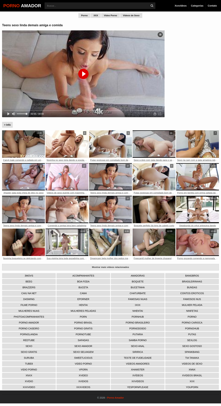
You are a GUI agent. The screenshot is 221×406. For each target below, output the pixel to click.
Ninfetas (192, 311)
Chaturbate (138, 293)
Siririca (137, 352)
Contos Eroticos (192, 293)
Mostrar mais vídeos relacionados (110, 267)
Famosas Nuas (137, 299)
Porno (84, 15)
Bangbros (192, 275)
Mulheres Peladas (83, 311)
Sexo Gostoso (192, 346)
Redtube (29, 340)
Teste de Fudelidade (138, 357)
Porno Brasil (83, 322)
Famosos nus (192, 299)
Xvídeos (137, 375)
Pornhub (138, 316)
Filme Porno (29, 305)
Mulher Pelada (192, 305)
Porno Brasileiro (138, 322)
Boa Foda (83, 281)
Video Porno (110, 15)
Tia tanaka (192, 357)
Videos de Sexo (131, 15)
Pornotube (83, 334)
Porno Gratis (83, 328)
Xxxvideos (180, 5)
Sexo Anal (138, 346)
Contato (212, 5)
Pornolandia (29, 334)
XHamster (138, 369)
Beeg (29, 281)
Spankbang (192, 352)
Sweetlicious (83, 357)
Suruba (29, 357)
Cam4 (83, 293)
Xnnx (192, 369)
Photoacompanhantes (29, 316)
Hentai (83, 305)
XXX (96, 15)
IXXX (138, 305)
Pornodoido (137, 328)
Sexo (29, 346)
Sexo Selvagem (83, 352)
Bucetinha (138, 287)
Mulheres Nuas (28, 311)
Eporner (83, 299)
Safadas (83, 340)
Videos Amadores (137, 363)
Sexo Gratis (29, 352)
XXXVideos (83, 387)
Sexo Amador (83, 346)
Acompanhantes (83, 275)
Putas (192, 334)
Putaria (138, 334)
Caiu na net (29, 293)
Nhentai (137, 311)
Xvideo (83, 375)
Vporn (83, 369)
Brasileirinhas (192, 281)
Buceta (83, 287)
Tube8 (29, 363)
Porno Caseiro (29, 328)
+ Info (7, 124)
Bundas (192, 287)
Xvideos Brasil (192, 375)
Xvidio (29, 381)
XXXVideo (29, 387)
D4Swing (29, 299)
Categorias (197, 5)
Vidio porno (29, 369)
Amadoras (138, 275)
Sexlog (192, 340)
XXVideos (138, 381)
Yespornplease (137, 387)
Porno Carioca (192, 322)
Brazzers (28, 287)
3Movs (29, 275)
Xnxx (29, 375)
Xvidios (83, 381)
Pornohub (192, 328)
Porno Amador (29, 322)
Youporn (192, 387)
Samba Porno (138, 340)
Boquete (137, 281)
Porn (83, 316)
